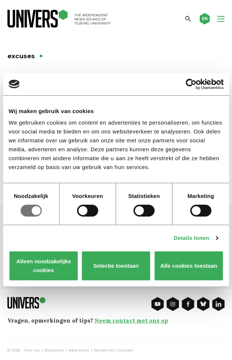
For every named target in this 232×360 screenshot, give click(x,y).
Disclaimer (54, 350)
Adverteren (79, 350)
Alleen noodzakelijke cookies (43, 265)
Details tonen (191, 238)
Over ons (32, 350)
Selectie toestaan (116, 265)
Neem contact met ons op (131, 320)
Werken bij (104, 350)
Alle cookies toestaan (188, 265)
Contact (125, 350)
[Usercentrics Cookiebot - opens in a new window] (191, 84)
